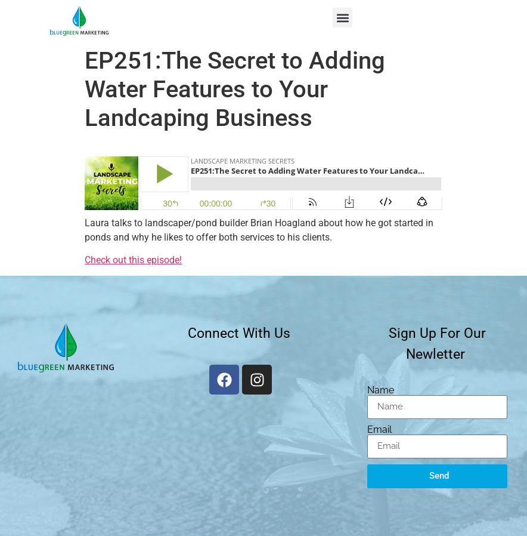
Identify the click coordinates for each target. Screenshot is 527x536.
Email (379, 430)
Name (380, 390)
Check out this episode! (133, 260)
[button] (342, 17)
